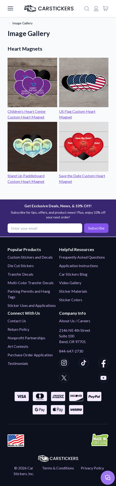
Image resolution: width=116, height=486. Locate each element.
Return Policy (18, 329)
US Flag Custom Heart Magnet (84, 111)
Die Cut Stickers (21, 265)
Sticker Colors (70, 299)
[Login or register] (96, 8)
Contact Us (17, 320)
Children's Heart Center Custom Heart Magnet (32, 111)
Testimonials (18, 363)
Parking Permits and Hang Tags (29, 294)
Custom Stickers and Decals (30, 257)
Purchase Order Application (30, 355)
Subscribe (96, 228)
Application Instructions (78, 265)
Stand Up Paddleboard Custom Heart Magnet (32, 176)
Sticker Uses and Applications (32, 305)
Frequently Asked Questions (82, 257)
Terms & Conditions (58, 468)
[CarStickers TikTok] (84, 363)
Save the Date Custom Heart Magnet (84, 176)
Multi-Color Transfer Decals (31, 282)
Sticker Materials (73, 291)
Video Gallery (70, 282)
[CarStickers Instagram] (64, 363)
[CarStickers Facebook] (103, 363)
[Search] (87, 8)
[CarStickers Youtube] (103, 378)
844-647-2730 (71, 351)
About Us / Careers (74, 320)
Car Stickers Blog (73, 274)
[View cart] (105, 8)
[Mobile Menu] (10, 8)
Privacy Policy (92, 468)
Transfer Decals (20, 274)
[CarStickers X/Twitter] (64, 378)
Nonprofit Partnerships (26, 338)
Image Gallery (22, 23)
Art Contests (18, 346)
